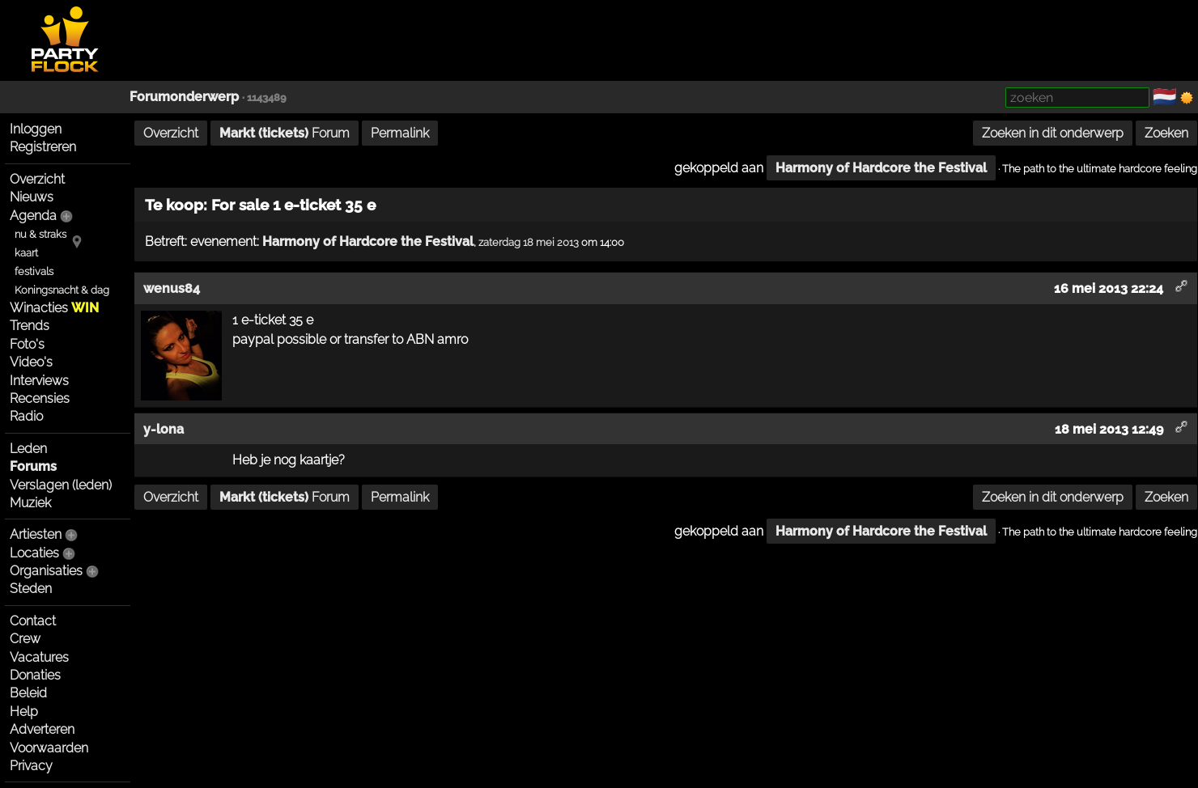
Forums (33, 466)
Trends (29, 325)
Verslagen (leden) (61, 485)
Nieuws (31, 197)
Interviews (39, 380)
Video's (31, 362)
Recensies (40, 398)
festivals (34, 271)
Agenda (33, 215)
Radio (26, 416)
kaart (26, 253)
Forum (284, 133)
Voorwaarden (49, 748)
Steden (31, 588)
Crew (25, 638)
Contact (33, 621)
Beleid (28, 693)
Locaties (34, 553)
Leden (28, 448)
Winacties (54, 308)
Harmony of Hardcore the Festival (881, 168)
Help (24, 711)
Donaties (35, 675)
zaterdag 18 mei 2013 (528, 241)
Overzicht (37, 179)
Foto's (27, 344)
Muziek (30, 503)
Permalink (400, 133)
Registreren (43, 147)
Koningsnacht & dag (62, 290)
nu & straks (40, 234)
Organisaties (46, 570)
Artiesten (36, 534)
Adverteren (42, 729)
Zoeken (1166, 133)
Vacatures (39, 657)
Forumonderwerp (184, 96)
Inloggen (36, 129)
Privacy (31, 765)
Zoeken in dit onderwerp (1053, 133)
